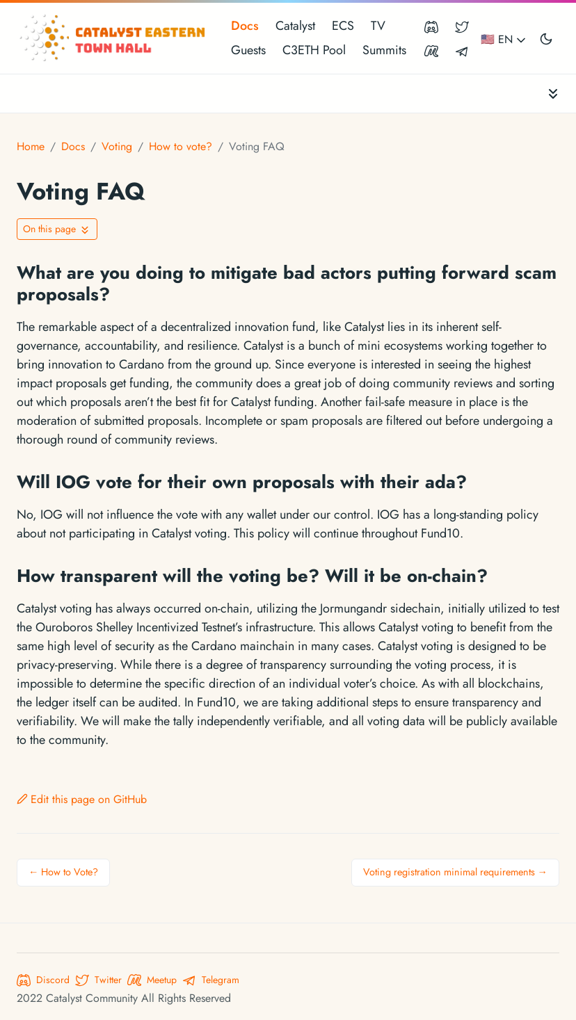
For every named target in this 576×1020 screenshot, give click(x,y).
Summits (384, 50)
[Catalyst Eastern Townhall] (114, 38)
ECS (343, 26)
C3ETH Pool (314, 50)
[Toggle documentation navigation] (553, 93)
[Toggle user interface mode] (546, 38)
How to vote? (180, 146)
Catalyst (295, 26)
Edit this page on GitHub (82, 799)
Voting (117, 146)
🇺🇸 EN (504, 39)
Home (31, 146)
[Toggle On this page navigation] (57, 229)
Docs (245, 26)
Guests (248, 50)
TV (378, 26)
